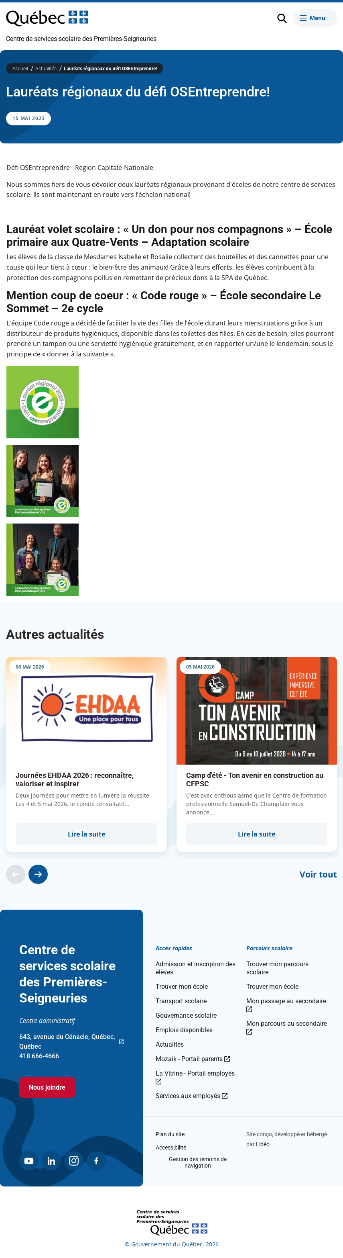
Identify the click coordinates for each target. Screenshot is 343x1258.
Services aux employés (191, 1096)
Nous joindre (47, 1087)
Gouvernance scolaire (186, 1015)
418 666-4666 (39, 1056)
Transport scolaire (181, 1001)
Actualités (46, 69)
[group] (86, 754)
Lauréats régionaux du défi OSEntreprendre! (110, 69)
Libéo (263, 1144)
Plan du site (170, 1134)
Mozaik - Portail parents (193, 1059)
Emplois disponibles (184, 1030)
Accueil (20, 69)
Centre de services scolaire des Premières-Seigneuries (81, 39)
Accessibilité (171, 1147)
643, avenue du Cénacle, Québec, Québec (71, 1042)
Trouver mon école (182, 986)
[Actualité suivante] (38, 874)
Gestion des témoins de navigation (198, 1162)
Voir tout (318, 874)
